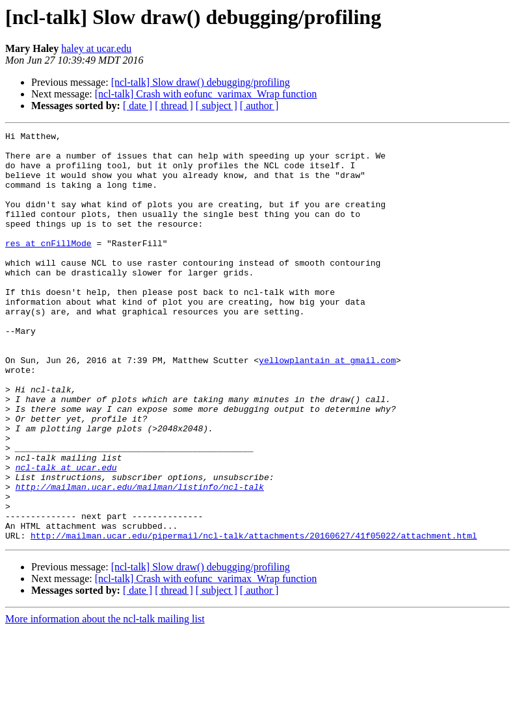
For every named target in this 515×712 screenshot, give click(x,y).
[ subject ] (216, 105)
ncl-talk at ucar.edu (66, 535)
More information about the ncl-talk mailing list (105, 700)
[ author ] (259, 105)
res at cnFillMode (48, 266)
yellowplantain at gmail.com (327, 407)
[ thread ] (174, 105)
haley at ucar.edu (96, 48)
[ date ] (137, 105)
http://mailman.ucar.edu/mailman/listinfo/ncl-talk (140, 559)
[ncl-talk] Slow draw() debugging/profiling (200, 82)
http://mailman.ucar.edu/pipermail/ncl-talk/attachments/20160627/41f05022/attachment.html (254, 617)
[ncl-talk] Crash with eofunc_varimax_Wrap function (206, 93)
